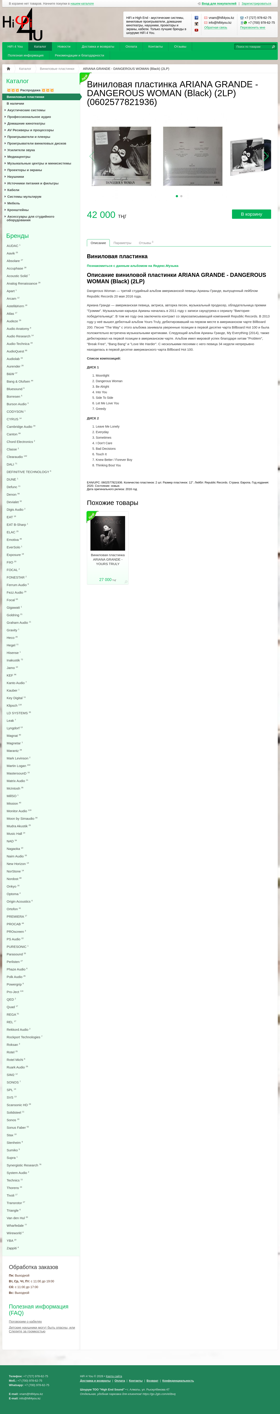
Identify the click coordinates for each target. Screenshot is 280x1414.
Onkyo (13, 886)
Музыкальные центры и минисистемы (39, 163)
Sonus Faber (18, 1127)
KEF (11, 675)
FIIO (11, 562)
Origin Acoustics (20, 901)
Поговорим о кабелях (25, 1321)
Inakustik (15, 660)
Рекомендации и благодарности (79, 55)
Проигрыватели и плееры (28, 137)
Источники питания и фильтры (33, 183)
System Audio (18, 1173)
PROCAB (15, 924)
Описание (98, 243)
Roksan (13, 1044)
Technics (15, 1180)
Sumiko (13, 1150)
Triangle (14, 1210)
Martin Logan (18, 766)
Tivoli (12, 1195)
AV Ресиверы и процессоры (30, 130)
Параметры (122, 243)
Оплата (131, 46)
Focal (12, 600)
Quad (12, 1007)
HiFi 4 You (15, 46)
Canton (14, 434)
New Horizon (18, 864)
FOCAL (13, 570)
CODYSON (16, 411)
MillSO (12, 796)
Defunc (13, 487)
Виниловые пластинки (25, 97)
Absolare (15, 261)
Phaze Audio (17, 969)
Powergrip (15, 984)
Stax (11, 1135)
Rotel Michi (16, 1060)
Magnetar (15, 743)
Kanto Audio (17, 683)
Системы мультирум (24, 196)
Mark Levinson (18, 758)
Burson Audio (17, 404)
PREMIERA (17, 916)
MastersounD (18, 773)
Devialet (14, 502)
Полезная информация (26, 55)
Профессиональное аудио (29, 117)
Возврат (152, 1380)
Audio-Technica (20, 344)
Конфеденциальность (178, 1380)
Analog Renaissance (23, 283)
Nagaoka (15, 849)
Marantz (14, 751)
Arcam (13, 298)
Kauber (13, 690)
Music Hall (16, 833)
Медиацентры (18, 156)
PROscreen (16, 931)
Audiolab (15, 359)
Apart (12, 291)
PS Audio (15, 939)
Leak (11, 720)
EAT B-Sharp (17, 524)
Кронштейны (18, 210)
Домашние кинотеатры (26, 123)
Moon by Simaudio (22, 818)
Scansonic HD (19, 1105)
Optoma (14, 894)
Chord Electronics (21, 442)
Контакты (155, 46)
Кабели (13, 190)
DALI (12, 464)
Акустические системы (26, 110)
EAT (11, 517)
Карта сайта (114, 1376)
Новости (64, 46)
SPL (11, 1090)
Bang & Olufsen (20, 381)
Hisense (14, 653)
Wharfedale (17, 1225)
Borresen (14, 396)
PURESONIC (17, 947)
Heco (12, 638)
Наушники (15, 176)
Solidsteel (15, 1112)
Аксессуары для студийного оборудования (30, 218)
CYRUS (14, 419)
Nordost (14, 879)
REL (11, 1022)
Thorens (14, 1188)
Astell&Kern (17, 306)
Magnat (14, 735)
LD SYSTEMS (19, 713)
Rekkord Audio (18, 1029)
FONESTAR (17, 577)
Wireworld (15, 1233)
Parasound (16, 954)
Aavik (12, 253)
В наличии (15, 103)
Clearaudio (17, 457)
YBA (11, 1240)
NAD (12, 841)
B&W (12, 374)
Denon (13, 494)
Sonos (13, 1120)
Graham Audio (19, 622)
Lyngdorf (15, 728)
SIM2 (12, 1075)
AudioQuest (17, 351)
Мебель (13, 203)
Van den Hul (17, 1218)
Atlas (12, 313)
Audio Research (20, 336)
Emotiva (14, 540)
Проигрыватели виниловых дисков (36, 143)
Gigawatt (14, 607)
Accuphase (16, 268)
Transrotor (16, 1203)
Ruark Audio (17, 1067)
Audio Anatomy (19, 329)
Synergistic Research (24, 1165)
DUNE (12, 479)
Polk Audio (16, 977)
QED (11, 999)
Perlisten (15, 962)
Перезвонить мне (252, 27)
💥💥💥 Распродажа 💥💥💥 (30, 90)
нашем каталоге (82, 3)
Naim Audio (17, 856)
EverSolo (14, 547)
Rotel (12, 1052)
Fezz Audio (16, 592)
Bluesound (15, 389)
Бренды (17, 235)
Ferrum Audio (18, 585)
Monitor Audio (19, 811)
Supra (12, 1158)
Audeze (14, 321)
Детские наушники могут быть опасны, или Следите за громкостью (42, 1329)
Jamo (12, 668)
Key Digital (16, 698)
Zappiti (13, 1248)
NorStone (15, 871)
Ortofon (14, 909)
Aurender (15, 366)
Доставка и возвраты (98, 46)
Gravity (13, 630)
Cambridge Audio (21, 426)
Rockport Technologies (24, 1037)
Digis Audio (16, 509)
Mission (14, 803)
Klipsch (14, 705)
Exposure (15, 555)
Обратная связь (215, 27)
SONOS (14, 1082)
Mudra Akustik (19, 826)
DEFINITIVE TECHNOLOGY (29, 472)
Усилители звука (21, 150)
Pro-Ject (15, 992)
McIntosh (15, 788)
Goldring (14, 615)
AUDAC (13, 246)
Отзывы (180, 46)
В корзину (251, 214)
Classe (13, 449)
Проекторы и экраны (24, 170)
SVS (11, 1097)
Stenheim (15, 1142)
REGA (13, 1014)
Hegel (12, 645)
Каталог (40, 46)
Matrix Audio (17, 781)
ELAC (12, 532)
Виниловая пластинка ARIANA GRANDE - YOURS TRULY (108, 559)
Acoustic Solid (18, 276)
